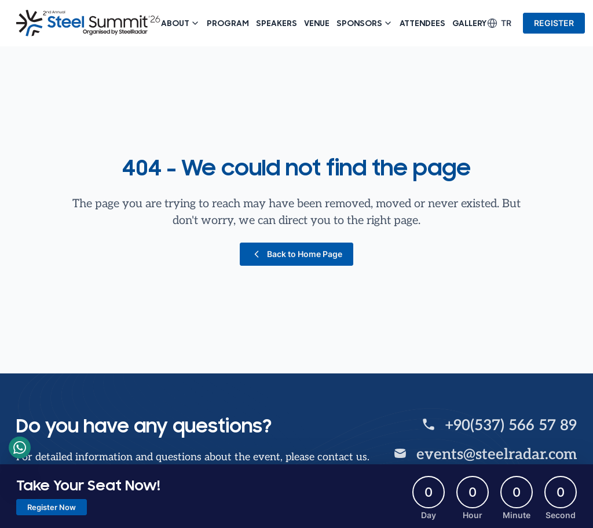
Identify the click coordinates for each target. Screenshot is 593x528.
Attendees (422, 23)
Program (228, 23)
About (180, 23)
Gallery (469, 23)
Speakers (276, 23)
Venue (317, 23)
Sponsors (364, 23)
